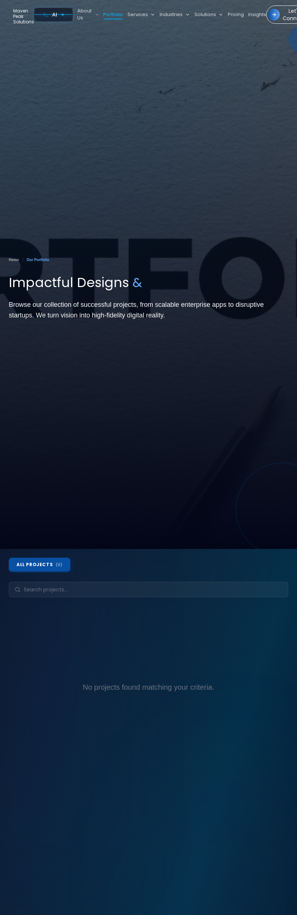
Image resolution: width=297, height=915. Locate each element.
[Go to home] (21, 16)
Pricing (236, 14)
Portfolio (113, 14)
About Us (88, 14)
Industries (175, 14)
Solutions (208, 14)
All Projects (39, 564)
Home (14, 260)
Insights (257, 14)
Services (141, 14)
